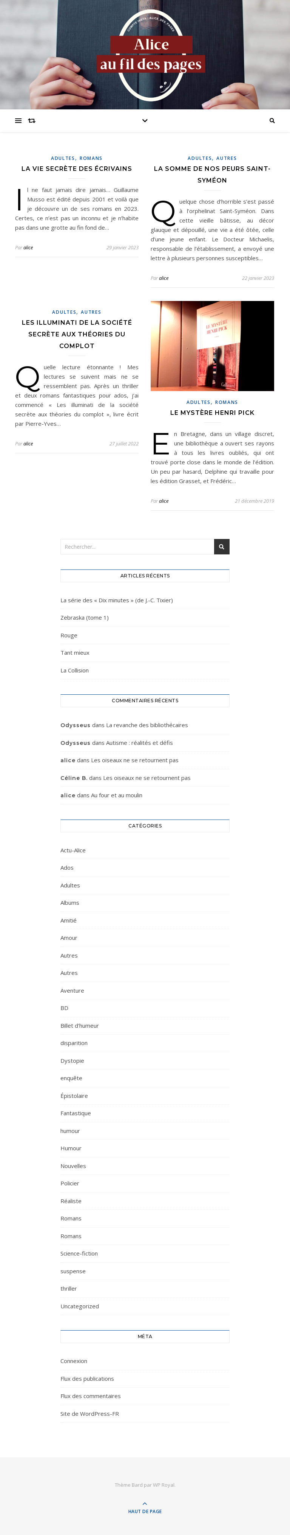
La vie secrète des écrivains (77, 168)
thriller (68, 1288)
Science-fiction (79, 1253)
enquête (71, 1078)
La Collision (74, 670)
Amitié (68, 920)
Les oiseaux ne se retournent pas (135, 760)
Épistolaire (74, 1095)
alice (28, 247)
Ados (67, 867)
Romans (91, 158)
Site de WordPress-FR (89, 1413)
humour (70, 1130)
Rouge (68, 635)
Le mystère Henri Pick (212, 412)
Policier (69, 1183)
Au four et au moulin (116, 795)
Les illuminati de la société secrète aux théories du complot (77, 334)
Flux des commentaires (90, 1396)
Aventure (72, 990)
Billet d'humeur (79, 1025)
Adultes (63, 158)
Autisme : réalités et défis (139, 742)
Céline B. (74, 778)
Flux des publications (87, 1378)
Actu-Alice (73, 850)
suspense (73, 1271)
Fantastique (75, 1113)
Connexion (73, 1361)
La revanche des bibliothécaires (147, 725)
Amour (68, 937)
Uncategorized (79, 1306)
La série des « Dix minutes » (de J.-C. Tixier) (116, 600)
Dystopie (72, 1060)
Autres (226, 158)
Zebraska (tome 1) (84, 617)
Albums (69, 902)
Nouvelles (73, 1166)
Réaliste (71, 1201)
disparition (74, 1043)
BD (64, 1008)
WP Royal (163, 1484)
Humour (71, 1148)
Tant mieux (74, 652)
